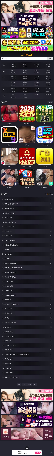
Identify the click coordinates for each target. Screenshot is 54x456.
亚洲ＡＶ (13, 70)
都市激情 (13, 88)
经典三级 (25, 79)
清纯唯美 (25, 85)
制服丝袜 (13, 79)
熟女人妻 (13, 73)
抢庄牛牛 (48, 66)
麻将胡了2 (13, 66)
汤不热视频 (48, 94)
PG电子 (13, 64)
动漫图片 (48, 82)
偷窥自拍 (13, 82)
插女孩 (13, 94)
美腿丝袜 (13, 85)
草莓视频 (36, 94)
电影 (4, 77)
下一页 (29, 384)
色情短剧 (25, 97)
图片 (4, 83)
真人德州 (25, 64)
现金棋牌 (36, 66)
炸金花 (25, 66)
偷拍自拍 (25, 76)
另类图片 (48, 85)
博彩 (4, 65)
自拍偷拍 (25, 70)
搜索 (50, 58)
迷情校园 (13, 91)
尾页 (35, 384)
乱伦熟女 (36, 79)
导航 (4, 96)
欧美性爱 (48, 76)
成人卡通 (36, 76)
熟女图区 (36, 85)
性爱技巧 (48, 91)
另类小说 (25, 91)
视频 (4, 71)
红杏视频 (13, 97)
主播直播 (36, 73)
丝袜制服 (25, 73)
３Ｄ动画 (48, 70)
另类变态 (48, 79)
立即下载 (38, 452)
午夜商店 (25, 94)
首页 (19, 384)
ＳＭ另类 (48, 73)
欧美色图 (36, 82)
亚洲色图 (25, 82)
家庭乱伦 (25, 88)
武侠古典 (48, 88)
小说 (4, 89)
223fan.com (27, 54)
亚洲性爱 (13, 76)
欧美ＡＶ (36, 70)
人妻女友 (36, 88)
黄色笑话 (36, 91)
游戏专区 (48, 64)
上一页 (24, 384)
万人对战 (36, 64)
